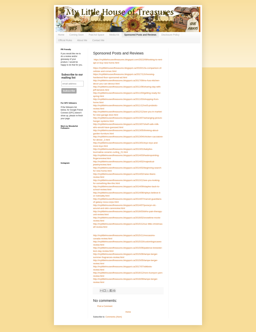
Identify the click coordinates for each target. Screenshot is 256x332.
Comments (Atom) (113, 317)
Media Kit (114, 34)
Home (61, 34)
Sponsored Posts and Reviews (140, 34)
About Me (82, 40)
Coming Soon (76, 34)
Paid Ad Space (96, 34)
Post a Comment (104, 306)
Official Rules (65, 40)
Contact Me (98, 40)
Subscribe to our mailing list (72, 76)
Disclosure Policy (170, 34)
